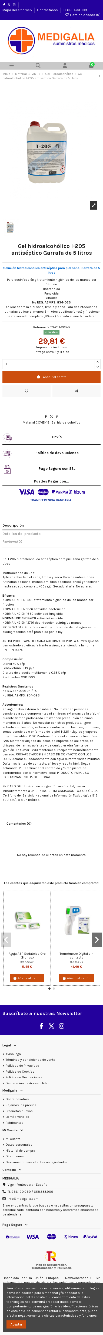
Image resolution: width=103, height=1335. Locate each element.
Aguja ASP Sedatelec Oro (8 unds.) (27, 955)
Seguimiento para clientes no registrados (37, 1162)
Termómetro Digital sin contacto (76, 955)
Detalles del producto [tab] (21, 534)
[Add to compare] (76, 391)
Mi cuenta (13, 1139)
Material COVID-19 (36, 422)
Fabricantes (15, 1123)
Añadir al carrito (51, 377)
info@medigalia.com (23, 1199)
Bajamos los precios (21, 1105)
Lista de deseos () (83, 15)
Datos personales (19, 1144)
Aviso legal (14, 1054)
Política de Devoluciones (24, 1077)
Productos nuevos (19, 1111)
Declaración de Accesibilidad (27, 1083)
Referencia (41, 327)
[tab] (51, 543)
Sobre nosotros (17, 1099)
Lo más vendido (17, 1117)
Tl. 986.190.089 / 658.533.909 (30, 1192)
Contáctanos (48, 10)
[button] (49, 988)
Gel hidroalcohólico (65, 422)
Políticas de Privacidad (22, 1066)
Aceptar (16, 1324)
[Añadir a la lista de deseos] (26, 391)
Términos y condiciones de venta (30, 1060)
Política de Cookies (20, 1071)
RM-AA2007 (27, 961)
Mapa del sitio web (17, 10)
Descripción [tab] (13, 525)
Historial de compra (20, 1150)
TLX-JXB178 (76, 961)
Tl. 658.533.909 (75, 10)
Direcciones (15, 1156)
